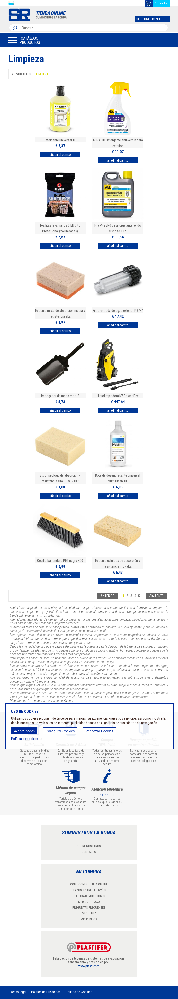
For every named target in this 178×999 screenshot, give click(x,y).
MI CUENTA (89, 913)
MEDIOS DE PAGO (89, 902)
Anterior (108, 596)
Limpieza (42, 74)
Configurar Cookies (60, 731)
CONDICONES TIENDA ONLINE (89, 884)
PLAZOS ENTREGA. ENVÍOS (89, 890)
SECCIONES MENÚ (148, 19)
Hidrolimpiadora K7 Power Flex (118, 396)
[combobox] (93, 27)
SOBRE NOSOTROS (89, 846)
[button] (24, 40)
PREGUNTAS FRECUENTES (88, 907)
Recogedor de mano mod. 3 (60, 396)
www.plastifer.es (88, 966)
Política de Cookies (79, 992)
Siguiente (156, 596)
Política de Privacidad (46, 992)
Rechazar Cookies (99, 731)
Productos (23, 74)
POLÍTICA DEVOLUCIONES (89, 896)
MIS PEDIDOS (89, 919)
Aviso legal (18, 992)
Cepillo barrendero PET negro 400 (60, 561)
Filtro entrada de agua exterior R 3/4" (118, 311)
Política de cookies (24, 739)
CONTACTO (89, 852)
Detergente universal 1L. (60, 140)
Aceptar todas (24, 731)
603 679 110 (107, 795)
